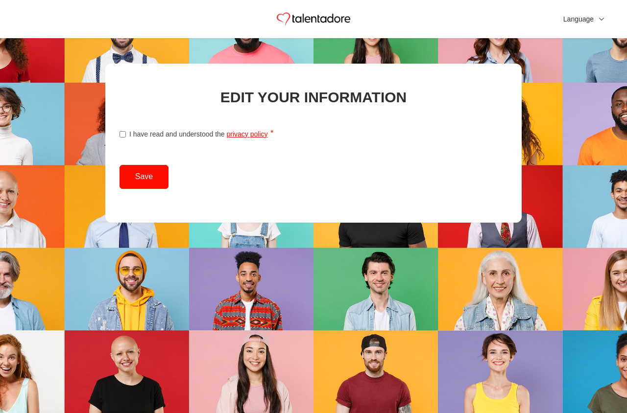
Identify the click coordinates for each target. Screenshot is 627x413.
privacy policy (246, 134)
